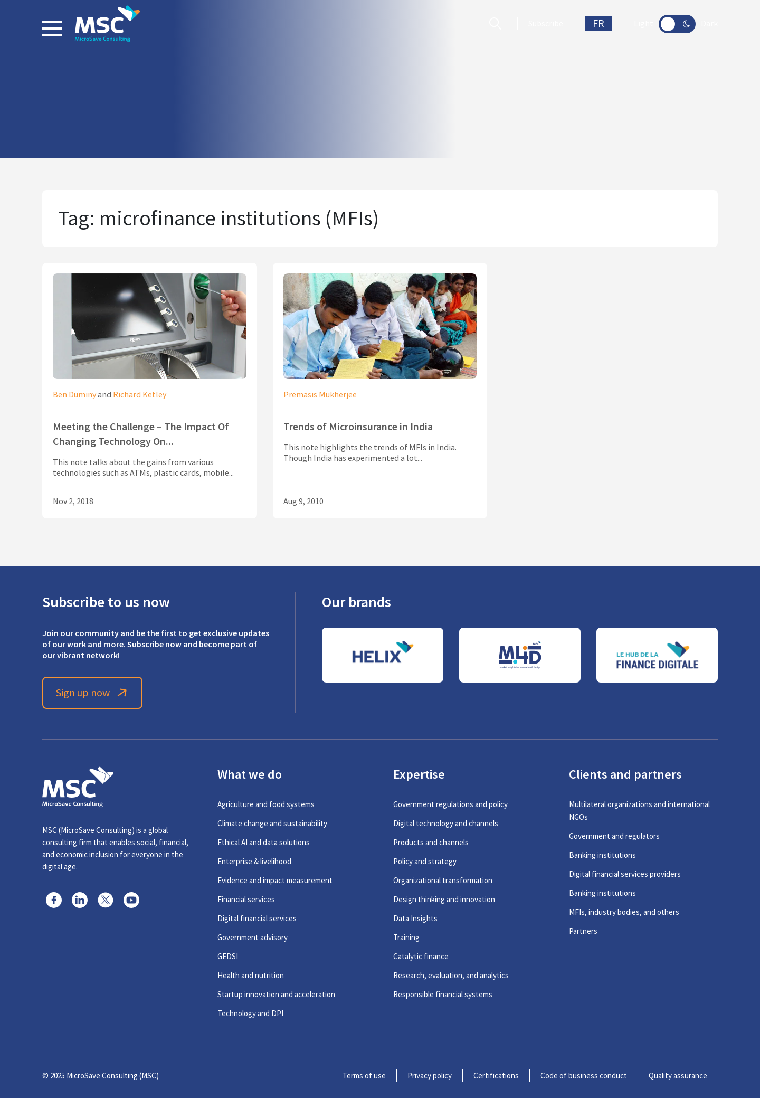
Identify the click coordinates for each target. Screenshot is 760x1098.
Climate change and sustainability (272, 823)
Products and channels (431, 842)
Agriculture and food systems (266, 804)
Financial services (246, 899)
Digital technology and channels (445, 823)
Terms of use (364, 1076)
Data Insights (415, 918)
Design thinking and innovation (444, 899)
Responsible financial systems (442, 994)
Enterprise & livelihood (254, 861)
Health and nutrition (250, 975)
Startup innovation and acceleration (276, 994)
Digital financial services (257, 918)
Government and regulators (614, 836)
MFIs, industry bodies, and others (624, 912)
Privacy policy (429, 1076)
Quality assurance (678, 1076)
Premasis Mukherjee (320, 395)
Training (406, 937)
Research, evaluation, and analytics (451, 975)
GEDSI (227, 956)
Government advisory (252, 937)
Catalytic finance (421, 956)
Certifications (496, 1076)
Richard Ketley (139, 395)
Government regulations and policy (450, 804)
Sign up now (92, 693)
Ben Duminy (74, 395)
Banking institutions (602, 855)
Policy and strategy (425, 861)
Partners (583, 931)
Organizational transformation (442, 880)
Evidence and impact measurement (274, 880)
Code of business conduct (583, 1076)
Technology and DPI (250, 1013)
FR (598, 23)
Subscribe (545, 23)
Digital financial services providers (625, 874)
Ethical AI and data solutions (263, 842)
